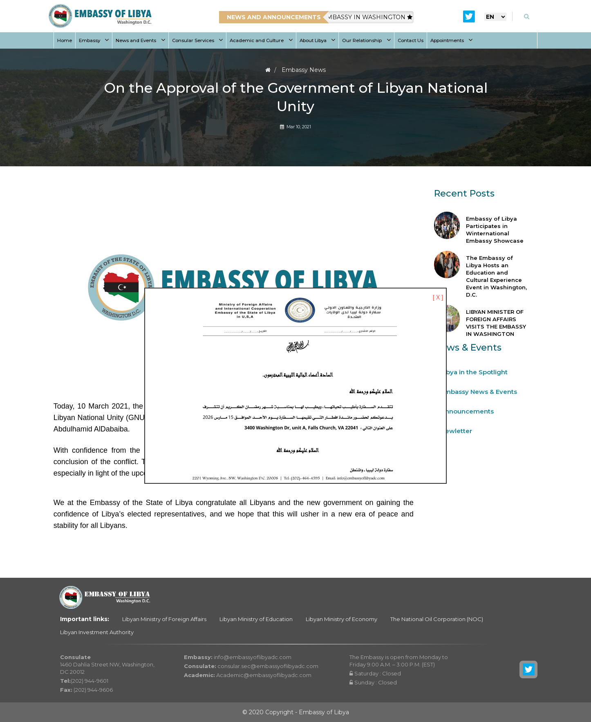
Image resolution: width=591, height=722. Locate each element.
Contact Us (410, 40)
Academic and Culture (261, 40)
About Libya (318, 40)
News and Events (140, 40)
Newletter (456, 431)
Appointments (451, 40)
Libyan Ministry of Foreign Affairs (164, 619)
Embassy (94, 40)
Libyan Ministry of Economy (341, 619)
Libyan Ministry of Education (256, 619)
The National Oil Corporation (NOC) (436, 619)
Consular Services (197, 40)
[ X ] (437, 297)
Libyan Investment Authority (97, 632)
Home (64, 40)
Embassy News (304, 70)
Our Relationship (366, 40)
